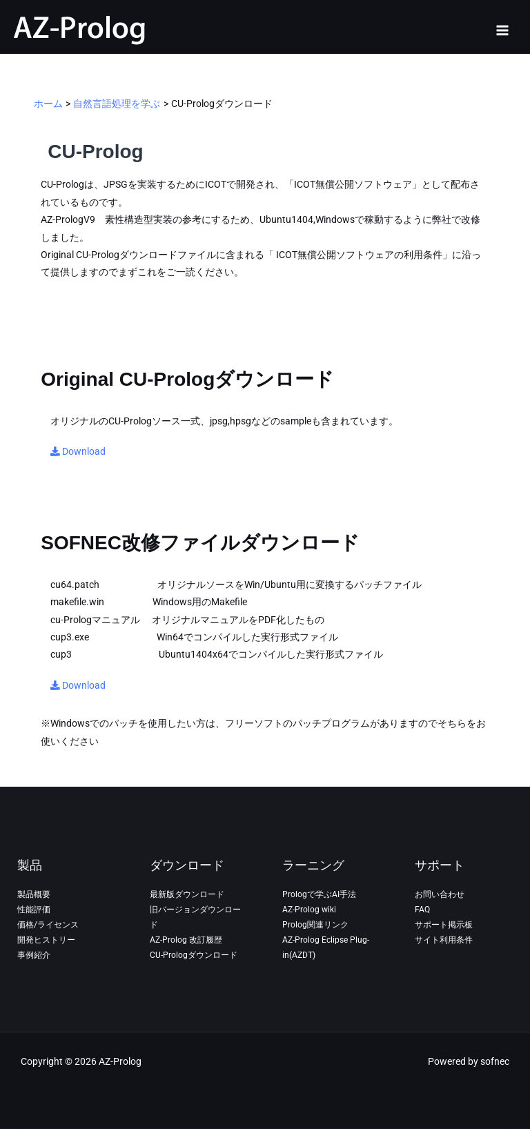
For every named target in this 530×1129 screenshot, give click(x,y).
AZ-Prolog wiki (309, 909)
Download (78, 451)
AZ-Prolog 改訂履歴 (186, 940)
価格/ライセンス (48, 925)
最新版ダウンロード (187, 894)
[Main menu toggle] (503, 30)
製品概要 (33, 894)
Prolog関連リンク (315, 925)
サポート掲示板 (444, 925)
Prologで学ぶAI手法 (319, 894)
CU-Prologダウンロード (193, 955)
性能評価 (33, 909)
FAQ (422, 909)
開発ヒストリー (46, 940)
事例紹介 (33, 955)
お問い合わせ (439, 894)
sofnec (494, 1061)
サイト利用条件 (444, 940)
